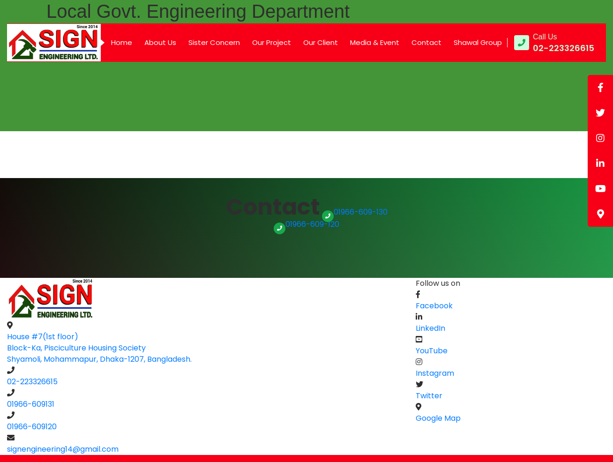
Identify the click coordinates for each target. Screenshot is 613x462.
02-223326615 (32, 381)
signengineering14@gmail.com (63, 449)
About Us (160, 42)
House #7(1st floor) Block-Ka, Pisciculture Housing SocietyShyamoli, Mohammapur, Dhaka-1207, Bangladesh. (99, 348)
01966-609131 (30, 404)
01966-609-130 (355, 212)
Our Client (320, 42)
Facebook (434, 305)
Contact (426, 42)
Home (121, 42)
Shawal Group (478, 42)
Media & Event (374, 42)
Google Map (438, 418)
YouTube (432, 350)
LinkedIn (430, 328)
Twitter (429, 395)
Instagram (435, 373)
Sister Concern (214, 42)
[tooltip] (600, 87)
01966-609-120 (306, 224)
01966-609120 (32, 426)
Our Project (271, 42)
